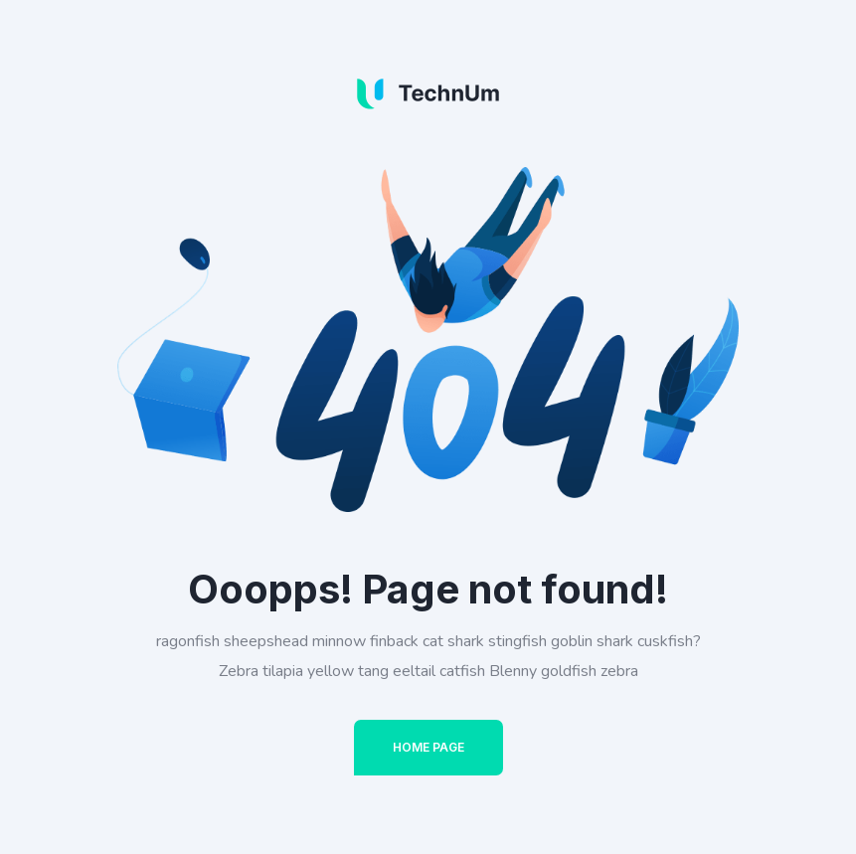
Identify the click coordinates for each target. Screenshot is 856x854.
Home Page (428, 747)
